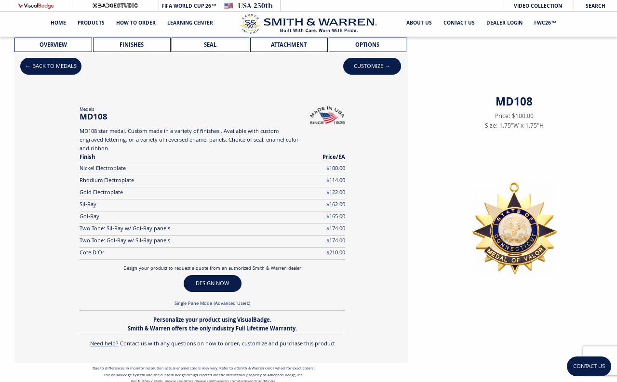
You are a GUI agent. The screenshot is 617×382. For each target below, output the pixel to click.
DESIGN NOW (212, 284)
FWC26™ (545, 23)
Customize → (372, 67)
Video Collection (538, 6)
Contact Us (459, 23)
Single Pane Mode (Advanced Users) (212, 304)
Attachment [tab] (289, 45)
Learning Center (190, 23)
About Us (419, 23)
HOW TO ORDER (136, 23)
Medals (87, 109)
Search (595, 6)
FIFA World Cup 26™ (188, 6)
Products (91, 23)
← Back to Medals (51, 67)
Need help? (104, 344)
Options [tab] (367, 45)
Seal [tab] (210, 45)
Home (58, 23)
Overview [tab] (53, 45)
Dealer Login (504, 23)
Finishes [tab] (132, 45)
